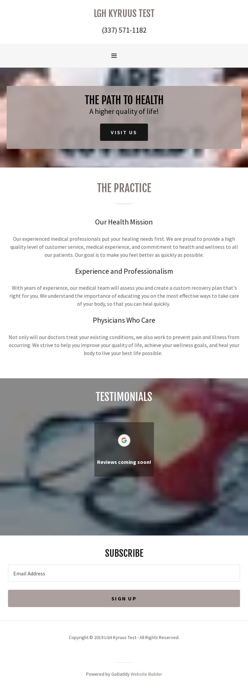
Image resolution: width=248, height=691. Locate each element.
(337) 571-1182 (124, 30)
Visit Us (124, 132)
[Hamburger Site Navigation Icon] (126, 56)
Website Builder (146, 674)
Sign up (124, 598)
